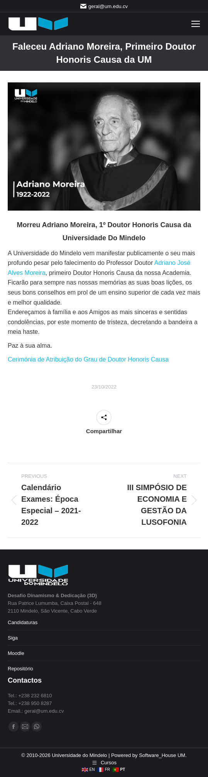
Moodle (16, 653)
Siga (13, 638)
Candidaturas (22, 622)
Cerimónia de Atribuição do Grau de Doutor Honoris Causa (88, 359)
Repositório (20, 669)
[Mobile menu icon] (195, 23)
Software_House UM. (163, 755)
